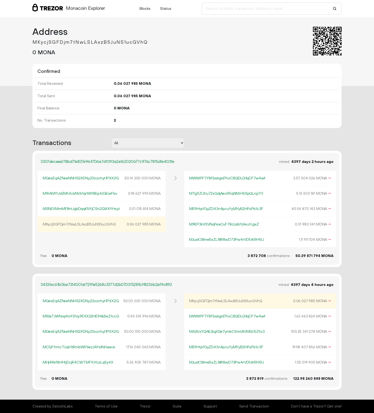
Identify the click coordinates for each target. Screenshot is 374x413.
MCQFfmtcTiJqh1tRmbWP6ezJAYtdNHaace (79, 347)
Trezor (145, 406)
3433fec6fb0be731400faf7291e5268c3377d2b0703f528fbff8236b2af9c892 (106, 284)
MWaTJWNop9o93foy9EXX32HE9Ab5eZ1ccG (81, 316)
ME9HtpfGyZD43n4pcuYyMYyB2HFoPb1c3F (226, 208)
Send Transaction (254, 406)
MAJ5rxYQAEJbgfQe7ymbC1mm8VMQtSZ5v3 (227, 331)
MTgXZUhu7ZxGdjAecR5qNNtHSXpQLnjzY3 (226, 193)
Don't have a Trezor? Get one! (316, 406)
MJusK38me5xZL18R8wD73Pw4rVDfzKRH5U (226, 239)
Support (210, 406)
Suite (177, 406)
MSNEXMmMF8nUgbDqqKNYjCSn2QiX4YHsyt (81, 208)
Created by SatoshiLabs (52, 406)
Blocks (145, 8)
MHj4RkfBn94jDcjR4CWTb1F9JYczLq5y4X (78, 362)
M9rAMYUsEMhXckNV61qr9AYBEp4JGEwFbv (80, 193)
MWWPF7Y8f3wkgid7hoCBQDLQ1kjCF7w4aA (227, 178)
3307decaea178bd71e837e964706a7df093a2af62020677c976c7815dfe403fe (107, 161)
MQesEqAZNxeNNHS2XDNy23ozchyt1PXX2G (81, 178)
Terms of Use (106, 406)
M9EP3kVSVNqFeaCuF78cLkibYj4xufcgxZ (224, 224)
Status (165, 8)
